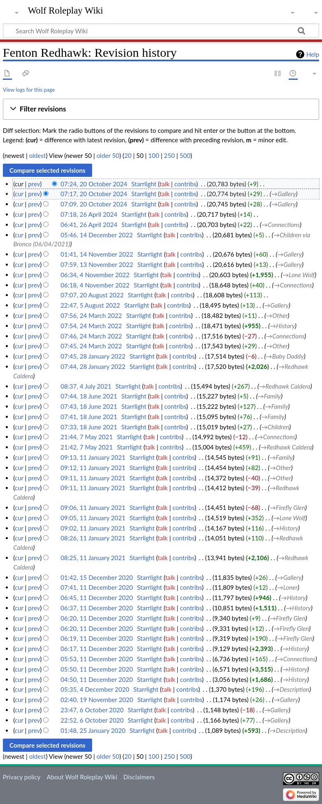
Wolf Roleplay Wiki (65, 10)
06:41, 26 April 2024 (88, 224)
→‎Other (276, 315)
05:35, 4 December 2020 (94, 689)
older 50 (108, 155)
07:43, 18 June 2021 (88, 406)
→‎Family (269, 396)
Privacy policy (21, 777)
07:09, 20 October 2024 (93, 204)
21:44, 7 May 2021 (86, 436)
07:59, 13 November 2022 (96, 264)
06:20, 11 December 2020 (96, 618)
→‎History (282, 325)
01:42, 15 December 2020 (96, 577)
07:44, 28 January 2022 (92, 366)
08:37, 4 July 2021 (85, 386)
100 (153, 155)
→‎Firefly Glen (287, 507)
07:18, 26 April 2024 (88, 214)
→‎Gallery (283, 193)
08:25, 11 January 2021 (92, 557)
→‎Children (275, 427)
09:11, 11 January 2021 (92, 478)
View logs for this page (29, 89)
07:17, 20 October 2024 (93, 193)
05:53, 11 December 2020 (96, 659)
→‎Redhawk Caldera (284, 386)
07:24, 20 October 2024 (93, 184)
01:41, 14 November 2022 (96, 254)
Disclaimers (139, 777)
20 (128, 155)
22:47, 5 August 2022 (90, 305)
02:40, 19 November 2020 (96, 699)
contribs (185, 184)
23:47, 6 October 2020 (91, 710)
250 (169, 155)
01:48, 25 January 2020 (92, 730)
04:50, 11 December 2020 (96, 679)
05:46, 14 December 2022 (96, 235)
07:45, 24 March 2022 (91, 346)
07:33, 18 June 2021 (88, 427)
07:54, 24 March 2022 (91, 325)
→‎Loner (287, 587)
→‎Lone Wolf (299, 274)
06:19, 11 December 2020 (96, 638)
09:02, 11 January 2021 (92, 528)
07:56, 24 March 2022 (91, 315)
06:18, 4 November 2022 (95, 285)
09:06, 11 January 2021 (92, 507)
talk (164, 184)
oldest (37, 155)
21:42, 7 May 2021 (86, 447)
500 (185, 155)
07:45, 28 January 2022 (92, 356)
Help (312, 54)
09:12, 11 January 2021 (92, 467)
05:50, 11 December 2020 (96, 669)
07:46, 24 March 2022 (91, 336)
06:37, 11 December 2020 (96, 608)
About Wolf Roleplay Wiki (81, 777)
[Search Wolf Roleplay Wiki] (161, 30)
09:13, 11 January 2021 (92, 457)
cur (19, 193)
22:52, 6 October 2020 (91, 720)
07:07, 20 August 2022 (91, 295)
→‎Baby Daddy (285, 356)
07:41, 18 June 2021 (88, 416)
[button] (161, 109)
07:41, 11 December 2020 (96, 587)
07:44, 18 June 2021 (88, 396)
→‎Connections (281, 224)
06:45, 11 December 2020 (96, 597)
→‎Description (291, 689)
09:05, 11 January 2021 (92, 517)
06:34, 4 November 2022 (95, 274)
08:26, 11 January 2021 (92, 538)
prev (34, 184)
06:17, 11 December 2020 (96, 648)
